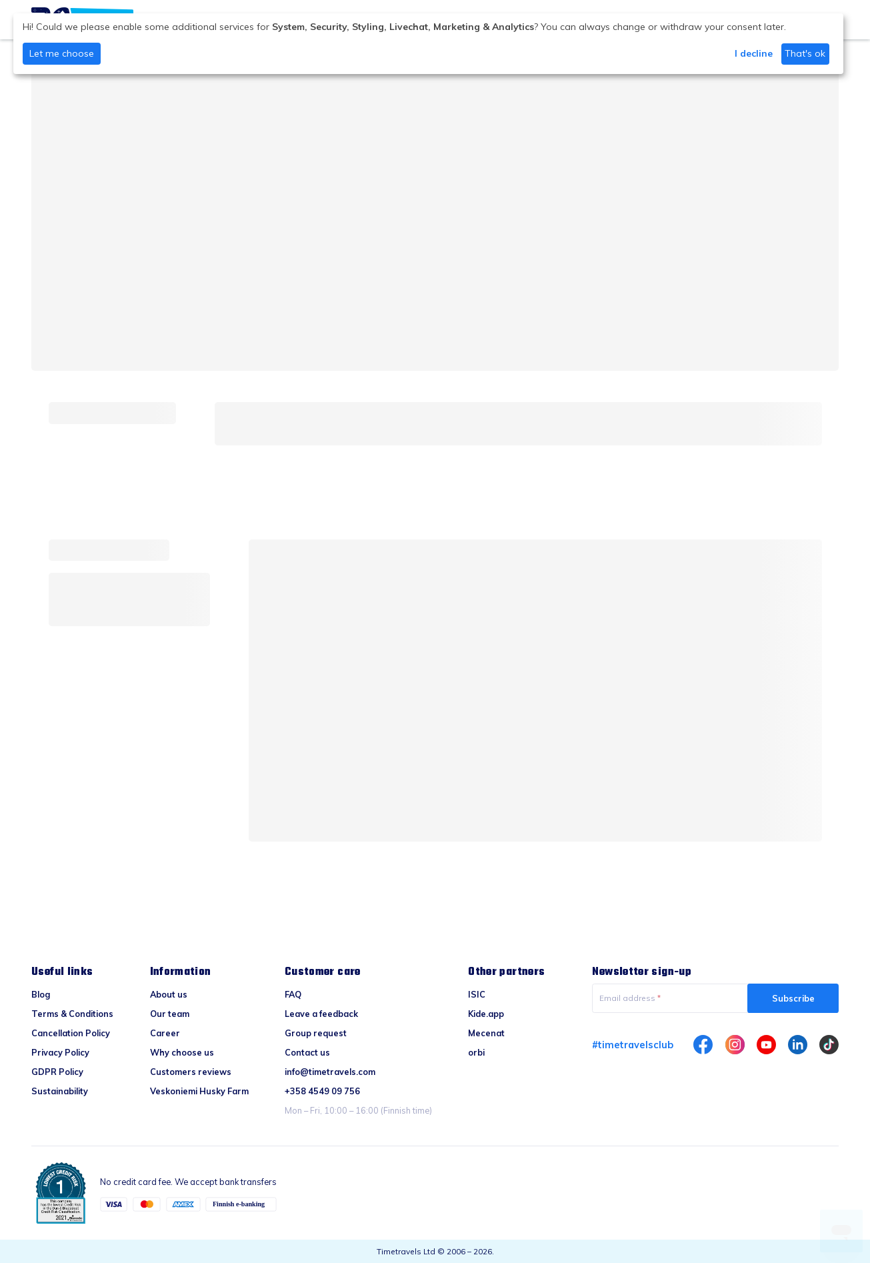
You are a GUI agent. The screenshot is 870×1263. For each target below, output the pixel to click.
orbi (476, 1052)
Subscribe (793, 998)
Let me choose (61, 53)
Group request (316, 1033)
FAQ (293, 994)
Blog (40, 994)
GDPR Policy (57, 1071)
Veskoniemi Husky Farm (199, 1091)
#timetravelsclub (632, 1044)
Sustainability (59, 1091)
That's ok (805, 53)
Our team (169, 1013)
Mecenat (486, 1033)
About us (168, 994)
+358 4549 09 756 (322, 1091)
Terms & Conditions (72, 1013)
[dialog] (428, 43)
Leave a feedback (321, 1013)
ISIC (476, 994)
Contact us (307, 1052)
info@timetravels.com (330, 1071)
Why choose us (182, 1052)
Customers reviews (190, 1071)
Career (165, 1033)
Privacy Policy (60, 1052)
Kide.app (486, 1013)
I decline (754, 53)
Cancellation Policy (70, 1033)
